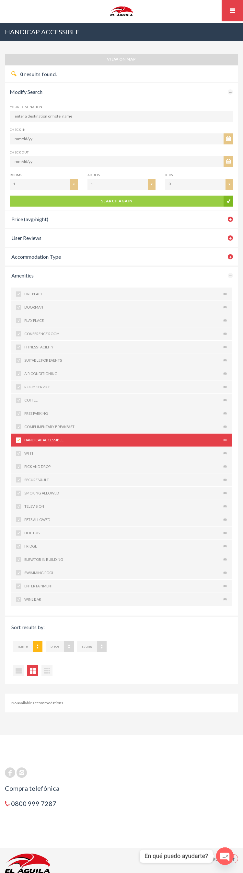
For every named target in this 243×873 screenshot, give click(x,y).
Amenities (22, 275)
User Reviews (26, 238)
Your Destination (26, 107)
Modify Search (26, 92)
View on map (121, 59)
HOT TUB (125, 533)
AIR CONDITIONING (125, 374)
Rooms (16, 175)
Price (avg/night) (29, 219)
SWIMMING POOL (125, 573)
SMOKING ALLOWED (125, 493)
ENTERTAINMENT (125, 586)
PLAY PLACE (125, 320)
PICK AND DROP (125, 467)
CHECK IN (18, 129)
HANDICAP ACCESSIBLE (125, 440)
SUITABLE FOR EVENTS (125, 360)
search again (117, 200)
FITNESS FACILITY (125, 347)
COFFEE (125, 400)
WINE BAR (125, 599)
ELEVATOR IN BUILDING (125, 559)
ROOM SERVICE (125, 387)
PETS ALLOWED (125, 520)
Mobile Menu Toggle (232, 10)
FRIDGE (125, 546)
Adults (93, 175)
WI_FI (125, 453)
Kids (169, 175)
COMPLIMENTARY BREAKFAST (125, 427)
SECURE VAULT (125, 480)
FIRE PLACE (125, 294)
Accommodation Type (36, 257)
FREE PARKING (125, 413)
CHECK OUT (19, 152)
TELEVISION (125, 506)
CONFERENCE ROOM (125, 334)
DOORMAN (125, 307)
